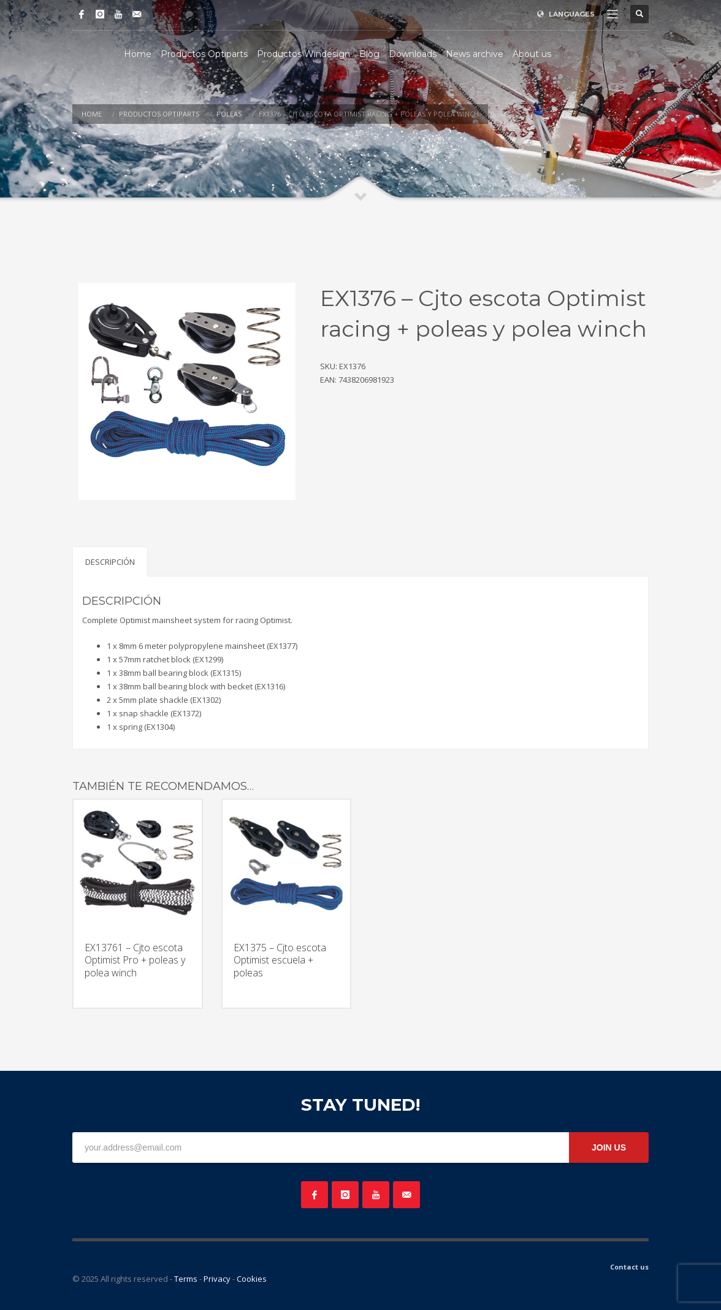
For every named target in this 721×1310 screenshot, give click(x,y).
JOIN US (609, 1147)
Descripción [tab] (110, 561)
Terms (185, 1278)
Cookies (252, 1278)
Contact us (629, 1266)
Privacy (217, 1278)
